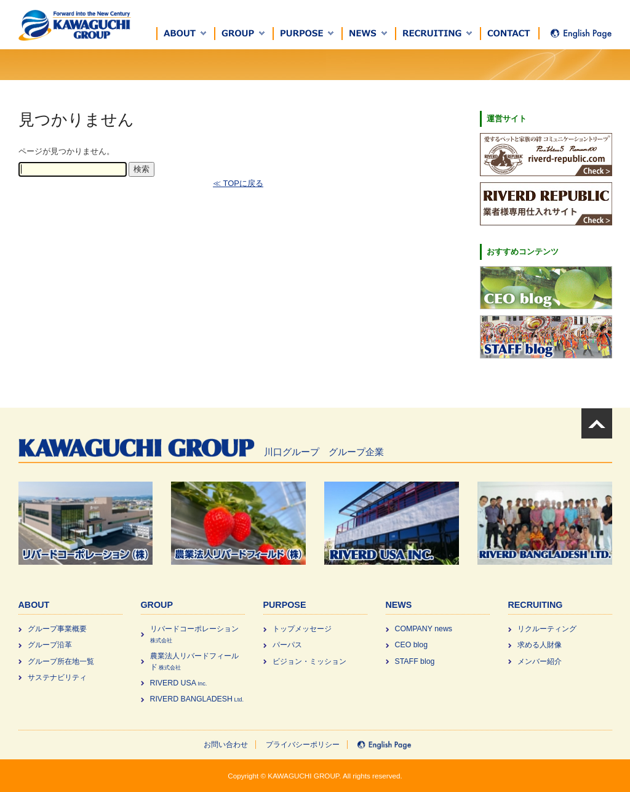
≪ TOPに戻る (238, 183)
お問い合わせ (226, 744)
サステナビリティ (57, 677)
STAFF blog (415, 661)
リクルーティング (546, 628)
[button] (186, 33)
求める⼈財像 (539, 644)
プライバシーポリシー (303, 744)
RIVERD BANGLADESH (197, 699)
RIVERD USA (178, 683)
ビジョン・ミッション (309, 661)
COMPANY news (424, 628)
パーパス (287, 644)
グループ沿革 (50, 644)
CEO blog (411, 644)
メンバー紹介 (539, 661)
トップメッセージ (302, 628)
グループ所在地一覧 (61, 661)
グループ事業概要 (57, 628)
